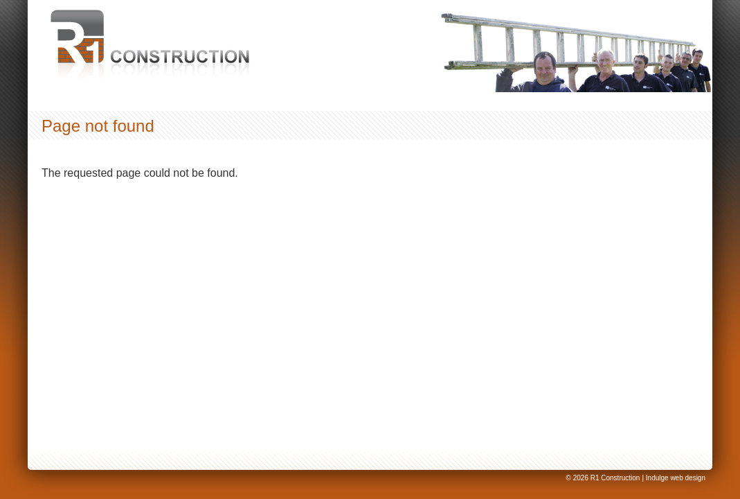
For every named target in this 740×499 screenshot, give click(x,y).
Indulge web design (675, 478)
